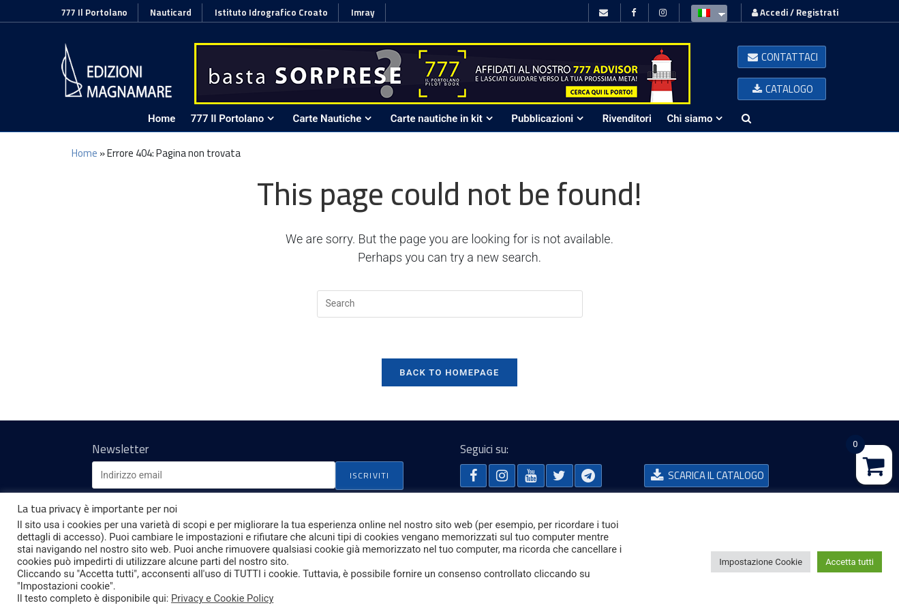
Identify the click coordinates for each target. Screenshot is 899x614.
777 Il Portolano (94, 12)
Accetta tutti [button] (849, 562)
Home (84, 153)
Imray (363, 12)
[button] (781, 57)
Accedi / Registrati (795, 12)
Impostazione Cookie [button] (760, 562)
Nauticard (171, 12)
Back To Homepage (449, 372)
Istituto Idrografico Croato (271, 12)
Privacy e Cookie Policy (222, 598)
